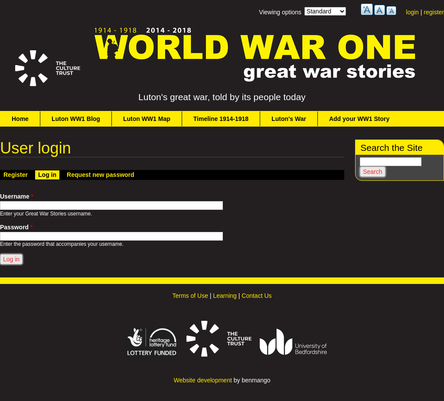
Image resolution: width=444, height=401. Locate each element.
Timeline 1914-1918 (220, 118)
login (412, 12)
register (434, 12)
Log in (48, 174)
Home (20, 118)
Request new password (100, 174)
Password (16, 227)
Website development (202, 380)
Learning (225, 295)
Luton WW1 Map (146, 118)
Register (15, 174)
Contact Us (256, 295)
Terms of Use (190, 295)
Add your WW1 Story (359, 118)
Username (16, 196)
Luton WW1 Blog (76, 118)
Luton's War (288, 118)
